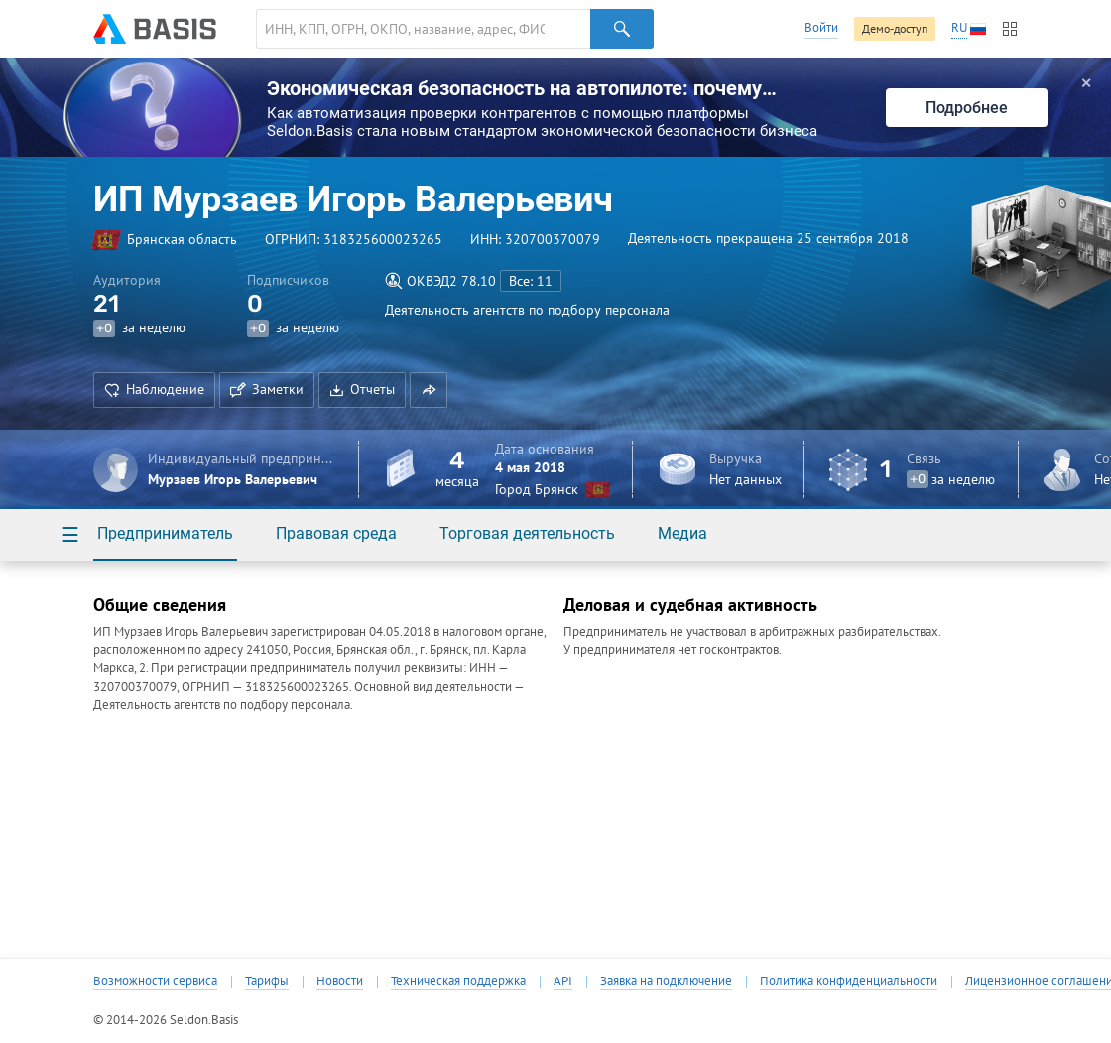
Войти (821, 27)
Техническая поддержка (458, 981)
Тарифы (267, 981)
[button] (428, 390)
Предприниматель (165, 533)
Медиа (682, 533)
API (563, 981)
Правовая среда (336, 533)
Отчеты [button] (362, 389)
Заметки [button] (267, 389)
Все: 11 (531, 281)
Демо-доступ (894, 28)
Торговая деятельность (527, 533)
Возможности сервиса (155, 981)
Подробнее (967, 107)
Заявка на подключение (666, 981)
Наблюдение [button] (154, 389)
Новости (339, 981)
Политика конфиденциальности (848, 981)
